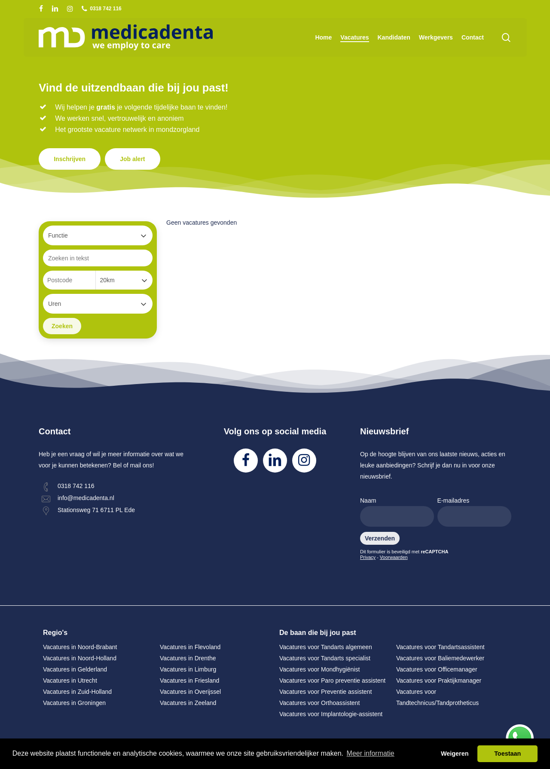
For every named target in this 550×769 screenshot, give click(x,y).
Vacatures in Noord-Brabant (80, 647)
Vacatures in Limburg (188, 669)
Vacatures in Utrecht (70, 680)
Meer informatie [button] (370, 753)
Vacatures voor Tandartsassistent (440, 647)
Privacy (368, 557)
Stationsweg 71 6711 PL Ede (96, 510)
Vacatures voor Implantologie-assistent (330, 714)
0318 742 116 (76, 485)
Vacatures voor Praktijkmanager (438, 680)
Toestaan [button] (507, 753)
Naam (397, 512)
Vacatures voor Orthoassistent (319, 702)
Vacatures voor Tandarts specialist (324, 658)
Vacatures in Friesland (189, 680)
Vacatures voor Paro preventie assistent (332, 680)
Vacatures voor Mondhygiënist (319, 669)
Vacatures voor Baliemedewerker (440, 658)
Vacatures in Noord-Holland (79, 658)
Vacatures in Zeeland (188, 702)
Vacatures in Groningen (74, 702)
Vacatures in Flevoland (190, 647)
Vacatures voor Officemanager (436, 669)
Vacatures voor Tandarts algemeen (325, 647)
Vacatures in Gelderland (75, 669)
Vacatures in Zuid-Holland (77, 691)
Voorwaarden (394, 557)
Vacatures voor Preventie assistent (325, 691)
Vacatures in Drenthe (188, 658)
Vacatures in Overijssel (190, 691)
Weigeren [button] (455, 753)
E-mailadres (474, 512)
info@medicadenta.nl (86, 497)
